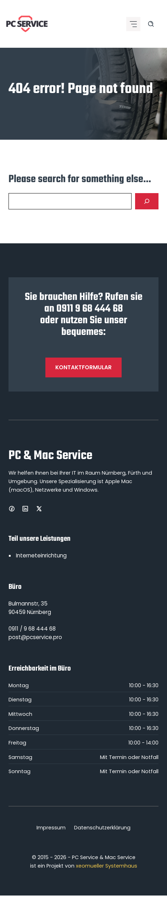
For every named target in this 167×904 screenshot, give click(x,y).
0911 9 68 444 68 (89, 309)
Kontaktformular (83, 367)
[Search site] (150, 23)
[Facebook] (12, 508)
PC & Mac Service (50, 455)
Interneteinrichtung (41, 555)
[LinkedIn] (25, 508)
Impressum (51, 827)
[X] (39, 508)
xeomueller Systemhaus (106, 865)
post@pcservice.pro (35, 637)
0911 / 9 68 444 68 (32, 628)
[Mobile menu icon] (133, 24)
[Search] (146, 201)
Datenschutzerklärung (102, 827)
